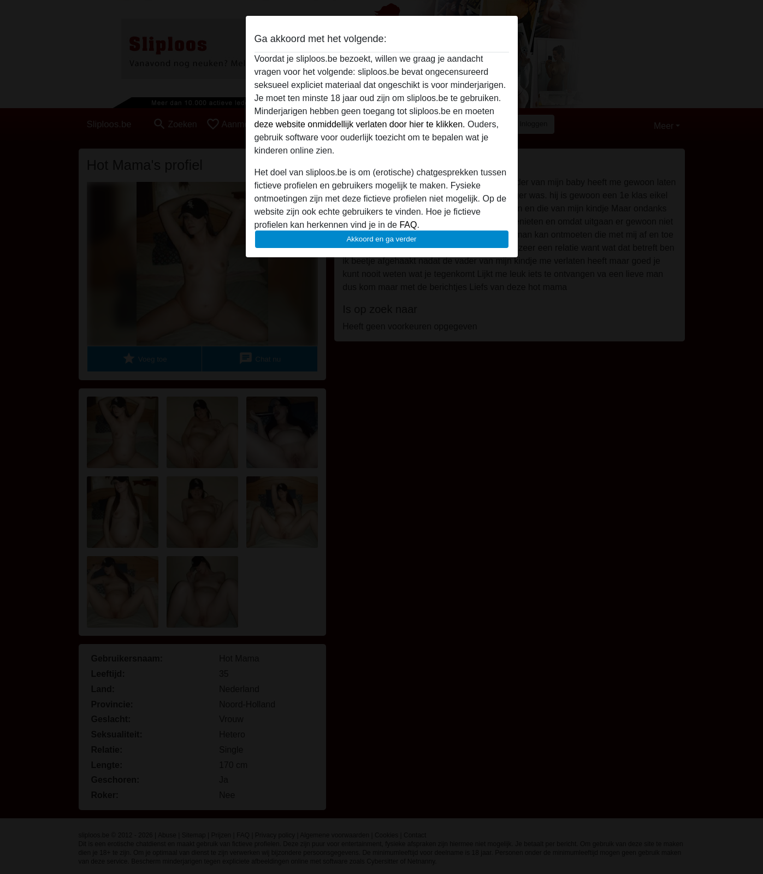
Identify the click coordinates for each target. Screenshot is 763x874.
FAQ (408, 224)
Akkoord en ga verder (381, 239)
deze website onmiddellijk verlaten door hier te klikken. (360, 124)
